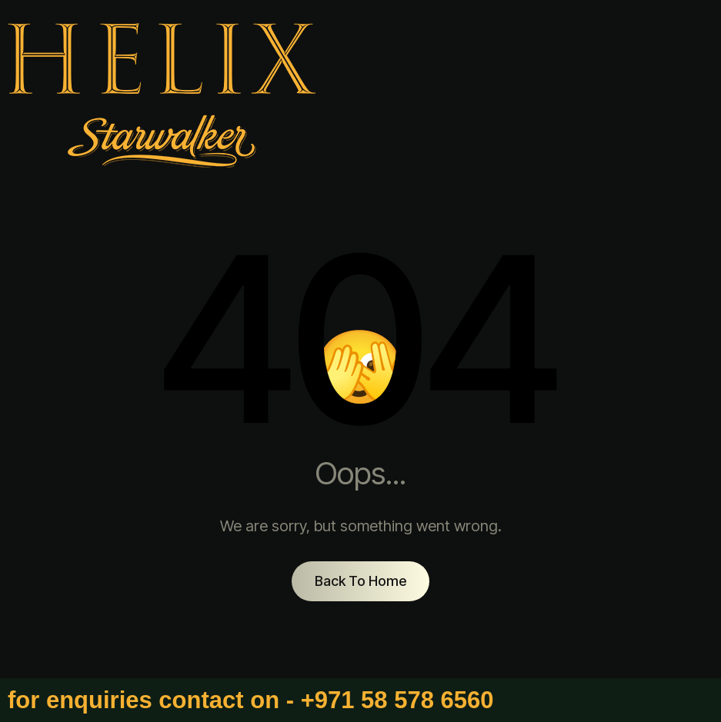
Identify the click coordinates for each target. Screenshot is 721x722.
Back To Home (360, 581)
